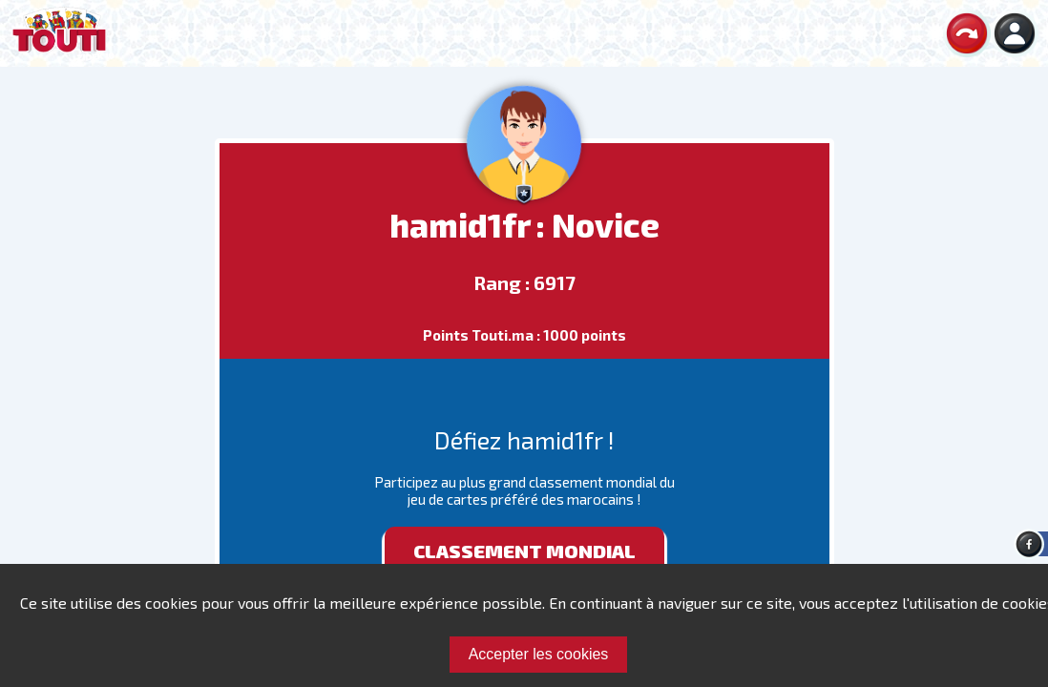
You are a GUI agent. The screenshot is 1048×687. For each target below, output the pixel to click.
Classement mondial (524, 550)
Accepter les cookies (539, 654)
